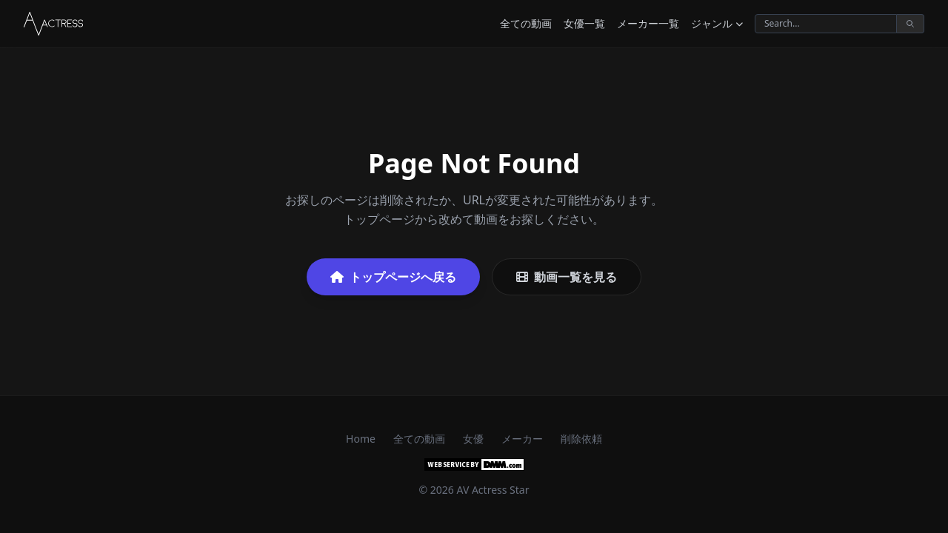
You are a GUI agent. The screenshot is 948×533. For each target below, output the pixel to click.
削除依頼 (581, 439)
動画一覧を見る (566, 277)
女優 (473, 439)
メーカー (522, 439)
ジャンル (717, 23)
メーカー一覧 (648, 23)
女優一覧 (584, 23)
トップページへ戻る (393, 277)
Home (360, 439)
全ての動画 (526, 23)
